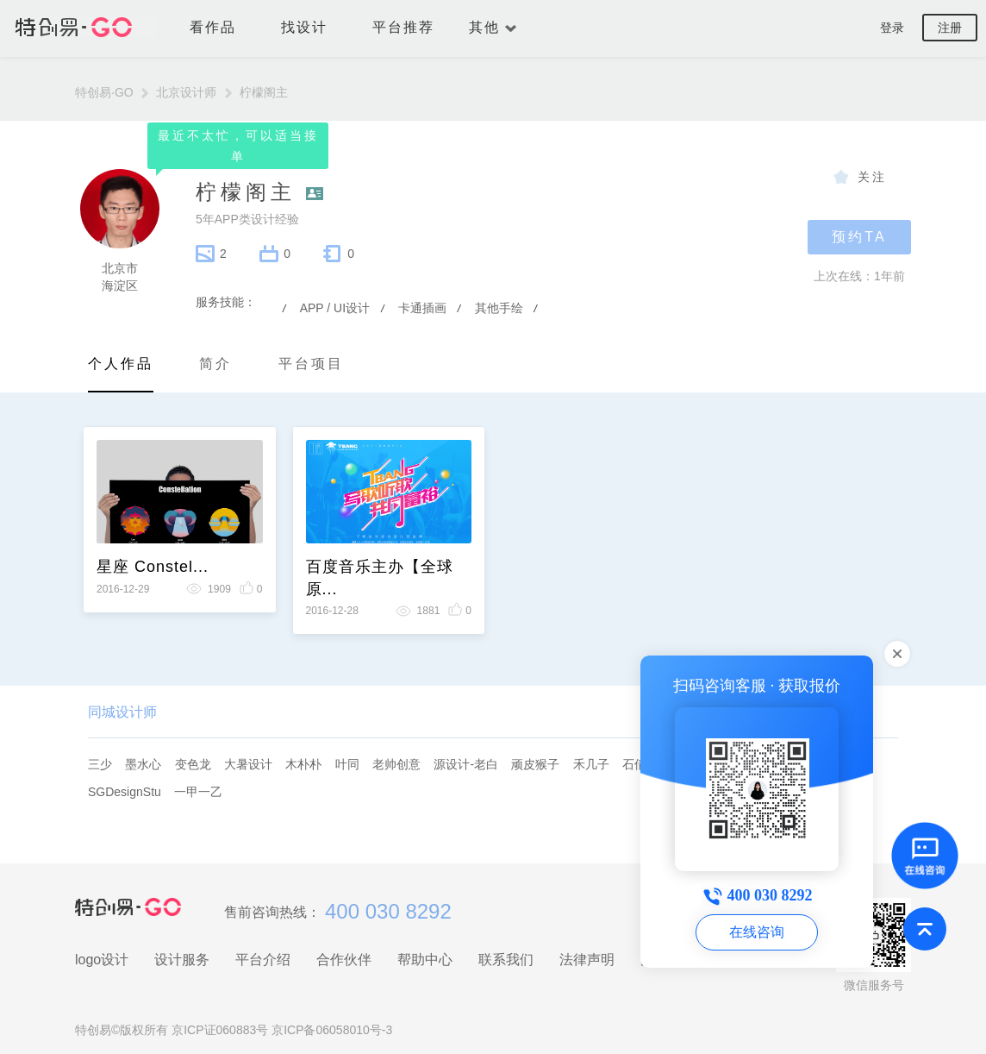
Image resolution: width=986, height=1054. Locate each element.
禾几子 (591, 764)
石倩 (634, 764)
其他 (492, 27)
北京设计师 (198, 92)
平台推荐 (403, 27)
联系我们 (506, 959)
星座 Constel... (153, 566)
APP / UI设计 (335, 308)
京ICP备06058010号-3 (331, 1030)
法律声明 (587, 959)
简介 (215, 363)
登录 (892, 28)
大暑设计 (248, 764)
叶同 (347, 764)
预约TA (859, 236)
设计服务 (181, 959)
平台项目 (311, 363)
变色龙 (193, 764)
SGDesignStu (124, 792)
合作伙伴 (343, 959)
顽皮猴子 (535, 764)
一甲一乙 (198, 792)
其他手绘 (499, 308)
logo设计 (101, 959)
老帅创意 (396, 764)
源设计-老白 (466, 764)
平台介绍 (262, 959)
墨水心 (143, 764)
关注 (872, 177)
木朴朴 (303, 764)
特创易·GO (115, 92)
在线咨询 (756, 932)
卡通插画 (422, 308)
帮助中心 (424, 959)
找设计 (312, 27)
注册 (950, 28)
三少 (100, 764)
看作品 (221, 27)
